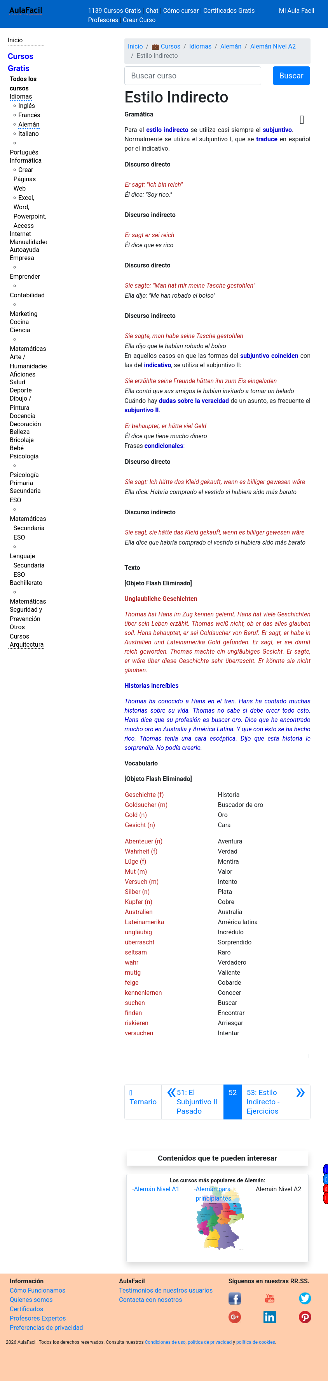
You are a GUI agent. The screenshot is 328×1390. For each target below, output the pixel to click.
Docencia (22, 416)
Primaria (21, 483)
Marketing (23, 314)
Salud (17, 382)
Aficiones (22, 374)
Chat (152, 10)
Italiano (28, 133)
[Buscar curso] (192, 75)
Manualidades (29, 242)
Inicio (15, 40)
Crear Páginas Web (25, 179)
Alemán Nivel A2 (273, 46)
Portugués (24, 152)
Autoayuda (24, 249)
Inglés (26, 105)
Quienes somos (31, 1299)
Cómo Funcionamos (37, 1290)
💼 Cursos (166, 46)
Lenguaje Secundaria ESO (27, 565)
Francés (29, 115)
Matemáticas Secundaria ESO (28, 528)
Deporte (21, 390)
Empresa (22, 258)
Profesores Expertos (38, 1318)
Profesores (103, 20)
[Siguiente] (276, 1102)
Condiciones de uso (165, 1342)
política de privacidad (210, 1342)
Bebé (17, 448)
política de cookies (255, 1342)
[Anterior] (192, 1102)
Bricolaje (22, 440)
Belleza (20, 432)
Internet (20, 234)
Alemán (28, 124)
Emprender (25, 276)
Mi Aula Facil (296, 10)
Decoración (25, 424)
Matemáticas (28, 348)
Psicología (24, 456)
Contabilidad (27, 295)
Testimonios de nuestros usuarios (166, 1290)
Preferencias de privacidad (46, 1327)
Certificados (26, 1309)
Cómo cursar (181, 10)
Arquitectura (27, 644)
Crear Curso (139, 20)
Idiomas (21, 96)
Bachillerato (26, 583)
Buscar (291, 75)
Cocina (19, 322)
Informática (26, 160)
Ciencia (20, 330)
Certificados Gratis (229, 10)
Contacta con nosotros (150, 1299)
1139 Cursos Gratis (115, 10)
